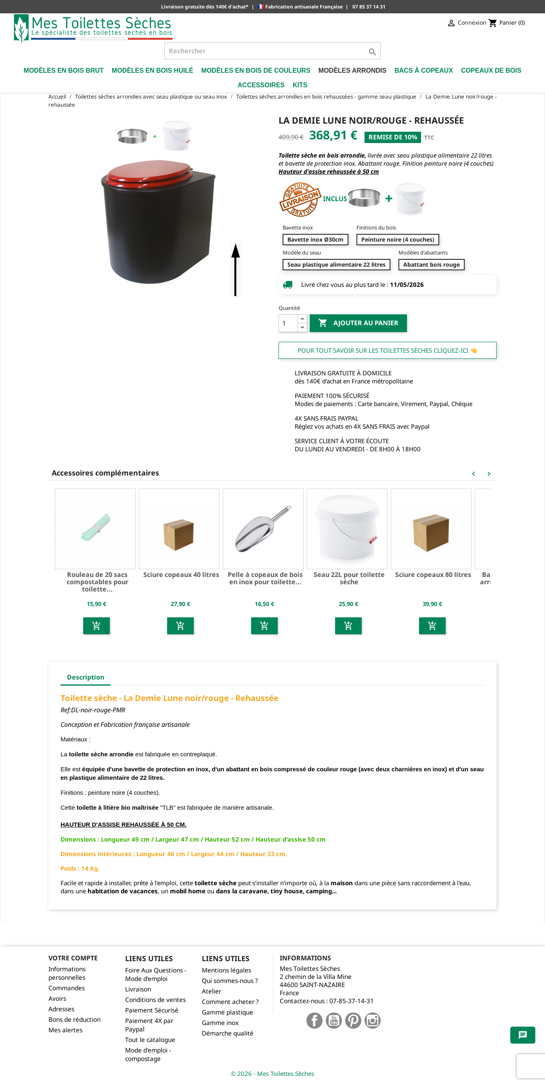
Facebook (314, 1020)
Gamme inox (220, 1023)
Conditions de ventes (155, 1000)
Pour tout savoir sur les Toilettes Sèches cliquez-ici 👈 (388, 350)
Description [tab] (85, 677)
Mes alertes (65, 1030)
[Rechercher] (272, 50)
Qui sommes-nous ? (230, 981)
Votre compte (73, 957)
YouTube (334, 1020)
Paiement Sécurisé (151, 1010)
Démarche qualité (228, 1033)
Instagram (373, 1020)
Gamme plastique (227, 1012)
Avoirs (57, 998)
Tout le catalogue (150, 1040)
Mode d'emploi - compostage (148, 1054)
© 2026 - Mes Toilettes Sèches (272, 1073)
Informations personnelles (67, 973)
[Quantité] (288, 323)
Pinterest (353, 1020)
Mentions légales (226, 970)
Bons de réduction (74, 1019)
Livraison (138, 989)
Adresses (61, 1009)
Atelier (211, 991)
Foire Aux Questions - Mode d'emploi (156, 974)
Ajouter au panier (358, 323)
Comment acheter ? (230, 1002)
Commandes (66, 988)
